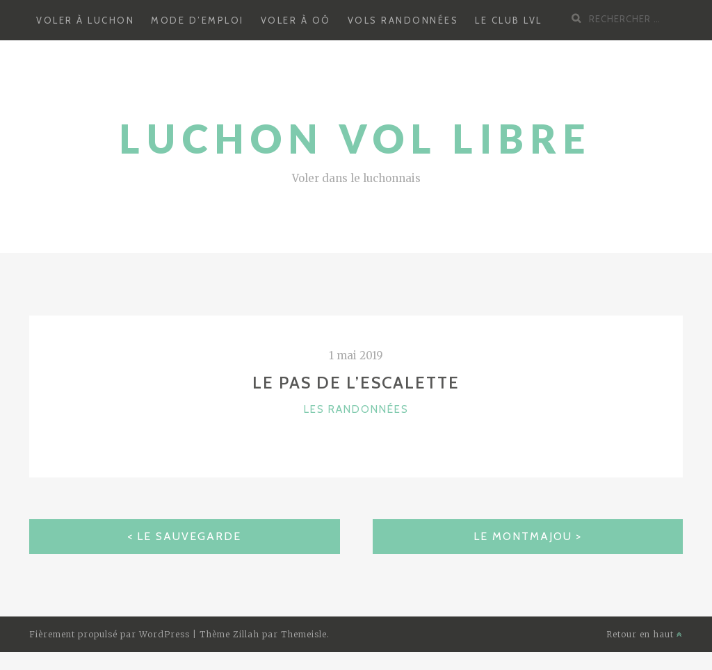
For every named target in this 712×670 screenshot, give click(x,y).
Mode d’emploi (197, 20)
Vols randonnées (403, 20)
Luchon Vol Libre (356, 138)
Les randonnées (356, 409)
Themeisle (304, 634)
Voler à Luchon (85, 20)
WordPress (164, 634)
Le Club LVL (508, 20)
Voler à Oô (296, 20)
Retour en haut (644, 634)
